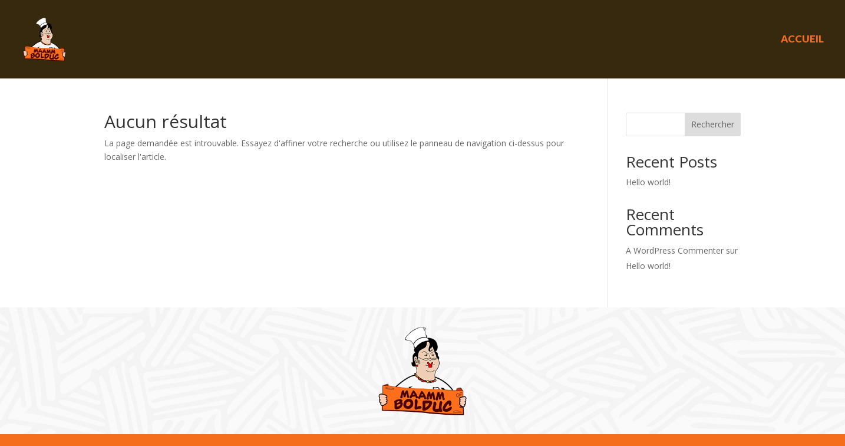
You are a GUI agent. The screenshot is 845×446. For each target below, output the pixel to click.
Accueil (802, 38)
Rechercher (712, 124)
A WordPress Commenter (675, 250)
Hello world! (648, 182)
